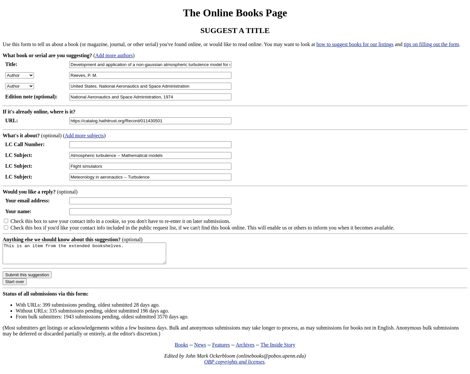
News (200, 348)
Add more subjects (84, 135)
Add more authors (114, 55)
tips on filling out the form (431, 44)
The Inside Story (277, 348)
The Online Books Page (235, 13)
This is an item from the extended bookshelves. (94, 255)
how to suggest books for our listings (354, 44)
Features (221, 348)
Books (181, 348)
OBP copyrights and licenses (234, 365)
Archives (245, 348)
